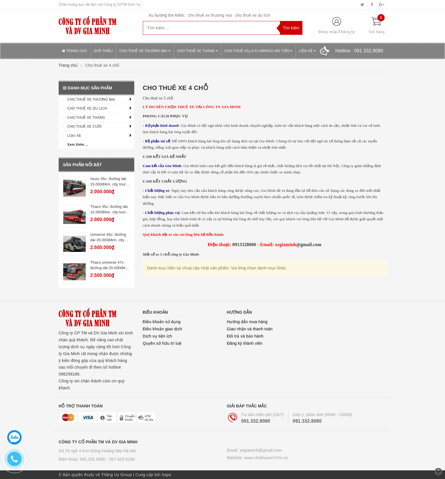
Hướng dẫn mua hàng (247, 321)
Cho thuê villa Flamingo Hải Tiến (258, 51)
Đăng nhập (328, 32)
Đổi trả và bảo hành (245, 336)
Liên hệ (307, 51)
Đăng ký (348, 32)
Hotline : (359, 50)
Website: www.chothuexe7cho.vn (257, 457)
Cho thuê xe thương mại (144, 51)
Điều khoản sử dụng (162, 321)
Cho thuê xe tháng (197, 51)
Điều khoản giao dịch (162, 329)
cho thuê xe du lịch (252, 15)
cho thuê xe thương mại (210, 15)
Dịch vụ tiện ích (157, 336)
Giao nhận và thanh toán (250, 329)
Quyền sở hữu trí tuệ (162, 343)
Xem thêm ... (78, 145)
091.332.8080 (255, 421)
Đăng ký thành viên (244, 343)
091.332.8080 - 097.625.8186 (107, 459)
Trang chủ (74, 51)
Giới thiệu (103, 51)
